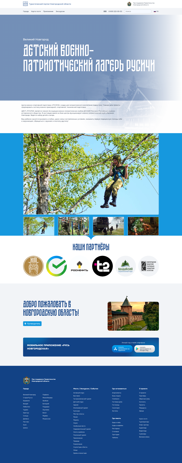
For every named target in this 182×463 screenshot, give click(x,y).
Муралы (76, 420)
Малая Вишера (47, 398)
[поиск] (138, 11)
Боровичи (26, 401)
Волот (45, 413)
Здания (75, 405)
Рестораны (116, 428)
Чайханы (115, 438)
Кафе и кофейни (117, 425)
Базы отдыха (116, 396)
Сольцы (25, 416)
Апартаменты (116, 393)
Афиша (141, 411)
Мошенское (46, 419)
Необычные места (79, 426)
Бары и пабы (116, 422)
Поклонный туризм (79, 435)
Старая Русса (27, 398)
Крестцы (26, 413)
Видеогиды (142, 431)
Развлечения (77, 444)
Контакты (142, 402)
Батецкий (46, 404)
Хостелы (115, 411)
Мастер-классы (78, 414)
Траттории (115, 435)
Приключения (77, 438)
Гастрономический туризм (82, 399)
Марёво (45, 416)
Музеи (75, 417)
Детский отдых (78, 402)
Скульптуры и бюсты (80, 447)
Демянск (26, 419)
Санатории (116, 408)
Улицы (75, 450)
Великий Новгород (29, 395)
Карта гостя (36, 11)
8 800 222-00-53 (115, 11)
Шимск (25, 428)
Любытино (26, 407)
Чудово (25, 410)
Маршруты (142, 408)
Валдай (25, 404)
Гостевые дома (117, 402)
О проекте (142, 393)
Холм (24, 425)
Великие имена (144, 437)
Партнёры (142, 396)
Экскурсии (60, 11)
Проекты (142, 405)
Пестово (26, 422)
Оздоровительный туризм (82, 429)
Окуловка (46, 410)
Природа (76, 441)
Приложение (48, 11)
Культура (76, 411)
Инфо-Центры (144, 425)
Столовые (115, 431)
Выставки (76, 396)
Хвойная (45, 401)
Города (26, 11)
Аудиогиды (142, 428)
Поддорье (46, 407)
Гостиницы (115, 405)
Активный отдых (78, 393)
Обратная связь (144, 399)
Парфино (46, 395)
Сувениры (142, 434)
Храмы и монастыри (80, 453)
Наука (75, 423)
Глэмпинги (115, 399)
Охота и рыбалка (79, 432)
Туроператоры (144, 422)
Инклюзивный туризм (80, 408)
